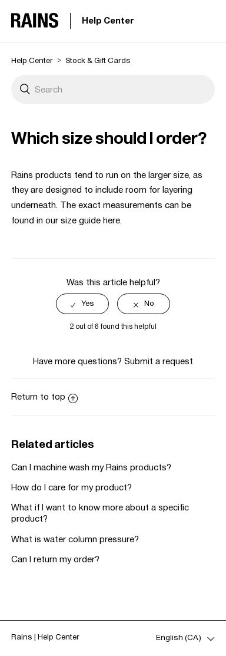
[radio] (82, 304)
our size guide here (82, 220)
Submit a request (158, 361)
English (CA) (179, 637)
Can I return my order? (55, 559)
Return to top (44, 396)
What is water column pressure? (75, 539)
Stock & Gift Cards (98, 60)
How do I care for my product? (71, 487)
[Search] (113, 89)
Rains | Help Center (45, 636)
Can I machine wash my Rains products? (91, 467)
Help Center (108, 20)
